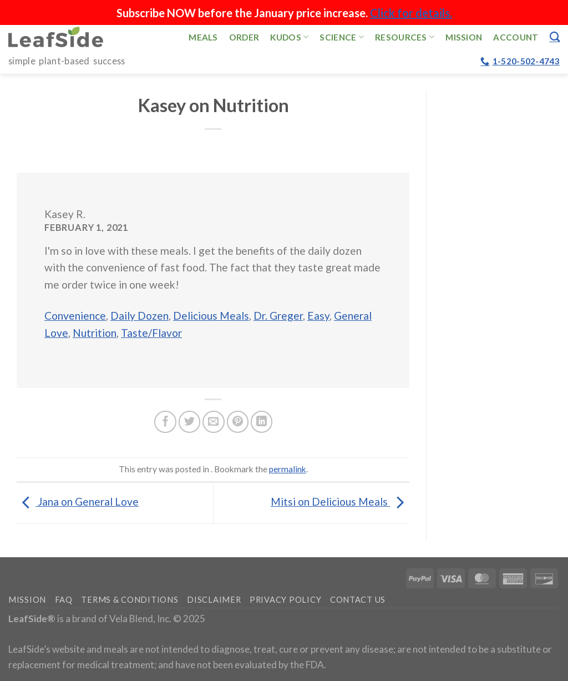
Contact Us (358, 599)
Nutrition (94, 332)
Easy (318, 315)
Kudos (289, 37)
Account (515, 37)
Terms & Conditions (129, 599)
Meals (203, 37)
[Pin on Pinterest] (238, 422)
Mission (463, 37)
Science (342, 37)
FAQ (64, 599)
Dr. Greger (278, 315)
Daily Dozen (139, 315)
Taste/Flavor (151, 332)
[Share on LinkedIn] (262, 422)
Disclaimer (214, 599)
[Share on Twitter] (190, 422)
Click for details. (411, 12)
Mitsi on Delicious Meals (340, 501)
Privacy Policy (285, 599)
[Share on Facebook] (165, 422)
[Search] (555, 36)
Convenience (75, 315)
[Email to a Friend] (213, 422)
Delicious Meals (211, 315)
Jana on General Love (78, 501)
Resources (404, 37)
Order (244, 37)
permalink (287, 469)
